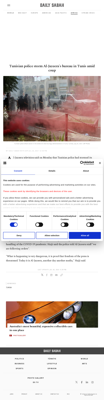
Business (19, 363)
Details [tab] (52, 171)
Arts (84, 363)
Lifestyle (52, 363)
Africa (74, 13)
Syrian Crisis (88, 13)
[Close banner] (100, 163)
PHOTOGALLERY (19, 335)
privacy (24, 394)
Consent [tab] (18, 171)
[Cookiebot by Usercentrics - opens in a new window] (82, 163)
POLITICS (19, 359)
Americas (46, 13)
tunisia (9, 287)
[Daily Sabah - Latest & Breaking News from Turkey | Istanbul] (52, 5)
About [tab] (86, 171)
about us (38, 394)
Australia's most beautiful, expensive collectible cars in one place (40, 328)
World (10, 13)
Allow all (85, 235)
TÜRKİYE (52, 359)
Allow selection (52, 235)
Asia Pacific (61, 13)
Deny (19, 235)
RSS (68, 394)
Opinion (52, 368)
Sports (19, 368)
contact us (54, 394)
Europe (34, 13)
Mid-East (22, 13)
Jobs (11, 394)
